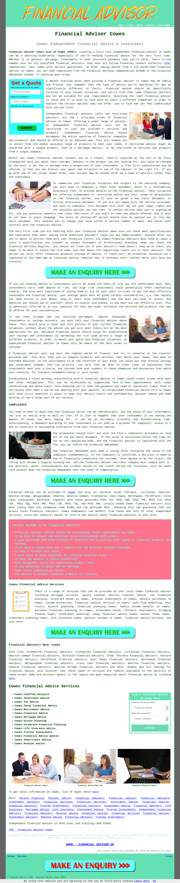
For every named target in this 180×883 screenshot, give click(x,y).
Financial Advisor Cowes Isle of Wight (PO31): (43, 52)
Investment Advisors (24, 802)
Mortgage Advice (37, 809)
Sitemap (10, 856)
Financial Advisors (23, 805)
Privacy (169, 856)
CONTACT (150, 25)
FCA (167, 63)
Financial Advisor (95, 813)
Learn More (142, 881)
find (20, 652)
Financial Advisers (90, 798)
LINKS (130, 25)
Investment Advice (124, 802)
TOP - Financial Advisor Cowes (31, 829)
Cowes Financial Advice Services (44, 686)
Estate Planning (31, 798)
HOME (121, 25)
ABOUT (140, 25)
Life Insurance (63, 809)
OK (154, 881)
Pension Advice (59, 798)
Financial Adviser (122, 798)
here (12, 678)
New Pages (22, 856)
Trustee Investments (54, 805)
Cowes (72, 492)
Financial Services (58, 802)
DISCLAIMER (164, 25)
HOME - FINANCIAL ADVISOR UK (90, 844)
